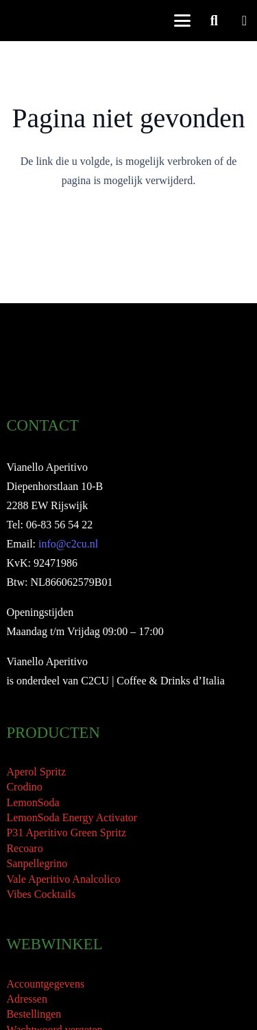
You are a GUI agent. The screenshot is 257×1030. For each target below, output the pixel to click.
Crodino (24, 787)
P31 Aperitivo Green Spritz (66, 832)
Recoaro (24, 848)
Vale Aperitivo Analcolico (63, 879)
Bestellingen (33, 1014)
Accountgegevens (45, 984)
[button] (182, 20)
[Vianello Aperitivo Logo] (38, 20)
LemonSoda (32, 802)
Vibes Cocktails (40, 894)
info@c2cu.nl (68, 544)
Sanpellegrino (36, 863)
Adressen (26, 999)
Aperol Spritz (36, 771)
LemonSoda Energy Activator (71, 817)
